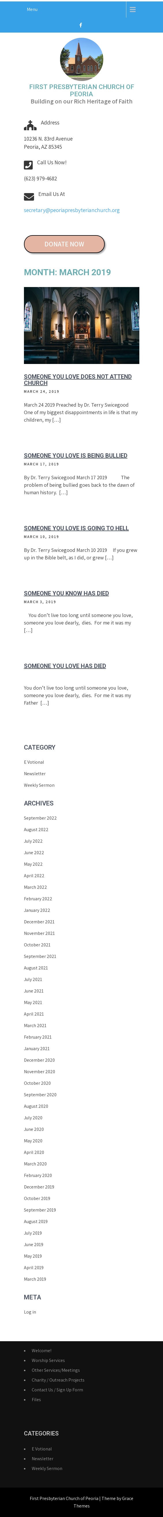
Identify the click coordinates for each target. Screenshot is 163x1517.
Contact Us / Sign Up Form (57, 1390)
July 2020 (33, 1118)
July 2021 (33, 979)
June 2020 (34, 1129)
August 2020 (36, 1106)
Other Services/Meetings (56, 1370)
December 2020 (39, 1060)
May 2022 (33, 864)
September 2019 (40, 1210)
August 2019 (36, 1221)
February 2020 (38, 1175)
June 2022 (34, 853)
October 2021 (37, 945)
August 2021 (36, 968)
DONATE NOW (64, 243)
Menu (32, 9)
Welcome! (41, 1351)
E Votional (34, 762)
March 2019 (35, 1279)
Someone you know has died (66, 593)
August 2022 (36, 830)
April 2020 (34, 1152)
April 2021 (34, 1014)
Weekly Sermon (39, 785)
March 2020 (35, 1164)
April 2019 (34, 1268)
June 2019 (33, 1244)
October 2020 (37, 1083)
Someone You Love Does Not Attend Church (78, 379)
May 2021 (33, 1002)
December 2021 (39, 922)
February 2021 (38, 1037)
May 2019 (33, 1256)
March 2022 (35, 887)
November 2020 (39, 1072)
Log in (30, 1312)
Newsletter (35, 774)
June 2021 (34, 991)
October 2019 (37, 1198)
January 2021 (37, 1049)
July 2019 (33, 1233)
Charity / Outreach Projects (58, 1380)
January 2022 (37, 910)
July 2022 (33, 841)
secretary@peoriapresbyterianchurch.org (72, 210)
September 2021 (40, 956)
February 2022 (38, 899)
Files (36, 1400)
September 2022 (40, 818)
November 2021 (39, 933)
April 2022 (34, 876)
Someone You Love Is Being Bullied (76, 455)
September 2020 (40, 1095)
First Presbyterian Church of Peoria (81, 90)
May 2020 (33, 1141)
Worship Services (48, 1360)
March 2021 (35, 1025)
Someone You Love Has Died (65, 666)
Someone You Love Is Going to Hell (76, 528)
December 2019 (39, 1187)
